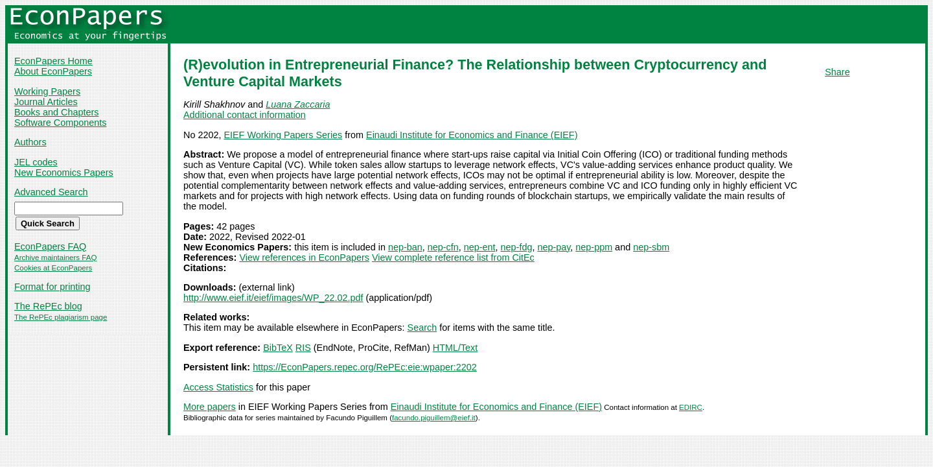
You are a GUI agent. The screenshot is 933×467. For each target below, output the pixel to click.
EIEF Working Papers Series (283, 135)
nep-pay (553, 247)
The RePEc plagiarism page (60, 317)
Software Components (60, 122)
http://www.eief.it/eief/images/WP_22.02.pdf (273, 298)
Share (837, 72)
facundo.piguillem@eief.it (434, 418)
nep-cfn (443, 247)
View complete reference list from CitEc (453, 257)
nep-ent (480, 247)
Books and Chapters (56, 112)
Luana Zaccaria (298, 104)
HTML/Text (455, 347)
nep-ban (405, 247)
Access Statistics (218, 387)
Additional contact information (244, 115)
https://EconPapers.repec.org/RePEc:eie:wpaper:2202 (365, 367)
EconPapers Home (53, 61)
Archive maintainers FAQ (55, 257)
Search (422, 327)
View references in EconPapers (304, 257)
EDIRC (690, 407)
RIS (303, 347)
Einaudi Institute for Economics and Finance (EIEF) (471, 135)
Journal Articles (46, 102)
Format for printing (52, 286)
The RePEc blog (48, 306)
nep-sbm (651, 247)
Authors (30, 142)
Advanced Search (51, 192)
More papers (209, 406)
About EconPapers (53, 71)
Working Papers (47, 91)
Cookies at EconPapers (53, 268)
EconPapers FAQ (50, 246)
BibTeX (278, 347)
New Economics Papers (63, 172)
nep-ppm (593, 247)
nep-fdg (517, 247)
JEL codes (36, 162)
